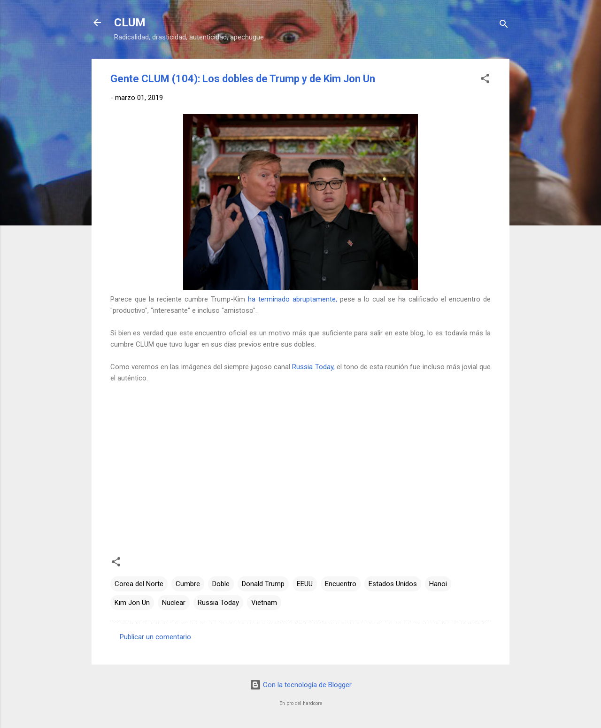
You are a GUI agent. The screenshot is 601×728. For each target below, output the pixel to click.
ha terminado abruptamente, (292, 299)
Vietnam (264, 602)
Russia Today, (313, 367)
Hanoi (438, 584)
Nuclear (173, 602)
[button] (485, 80)
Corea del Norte (139, 584)
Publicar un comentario (155, 637)
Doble (221, 584)
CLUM (130, 22)
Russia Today (218, 602)
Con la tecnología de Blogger (301, 685)
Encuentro (340, 584)
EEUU (305, 584)
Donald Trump (263, 584)
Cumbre (188, 584)
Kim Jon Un (132, 602)
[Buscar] (503, 25)
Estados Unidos (393, 584)
